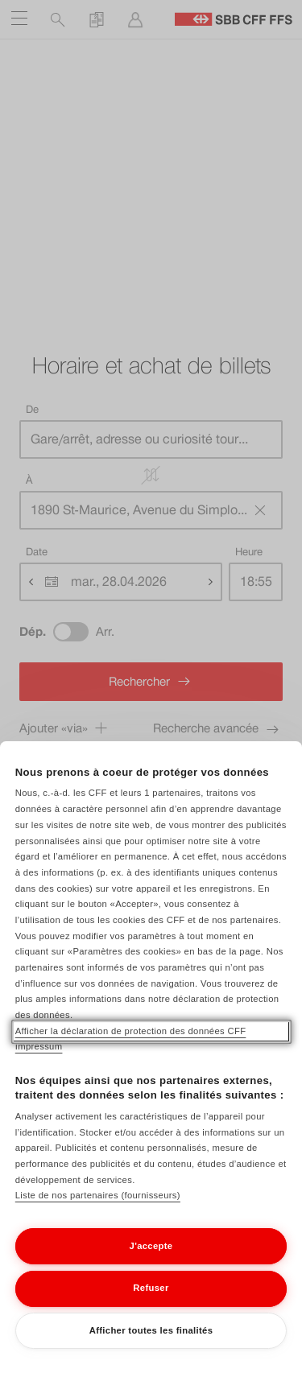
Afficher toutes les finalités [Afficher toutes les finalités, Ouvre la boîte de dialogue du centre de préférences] (151, 1349)
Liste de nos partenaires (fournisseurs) (97, 1213)
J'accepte (151, 1264)
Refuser (150, 1306)
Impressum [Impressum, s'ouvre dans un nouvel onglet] (39, 1065)
